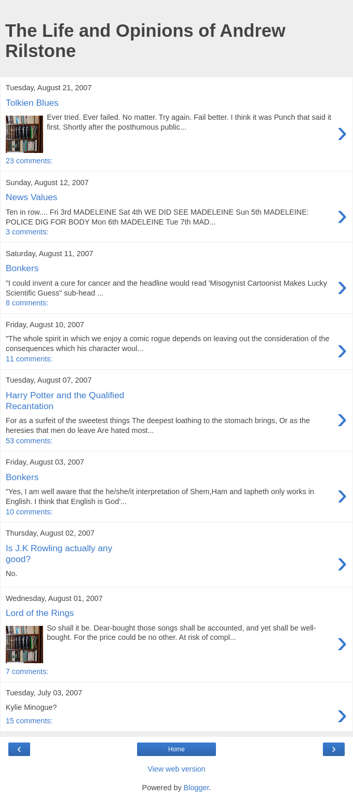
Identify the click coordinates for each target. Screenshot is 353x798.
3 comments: (27, 232)
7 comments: (27, 671)
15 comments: (29, 721)
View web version (176, 769)
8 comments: (27, 303)
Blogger (196, 787)
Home (176, 749)
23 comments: (29, 161)
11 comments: (29, 359)
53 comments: (29, 441)
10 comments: (29, 512)
